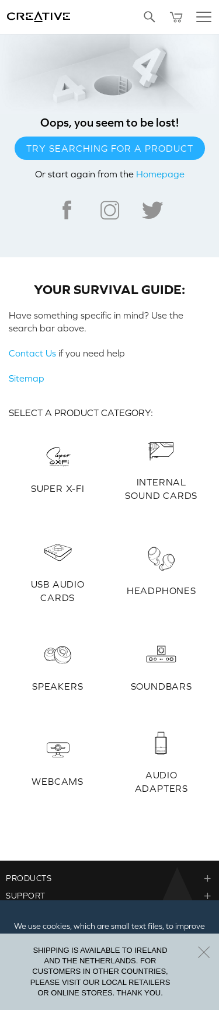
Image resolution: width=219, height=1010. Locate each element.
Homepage (160, 174)
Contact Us (32, 353)
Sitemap (26, 378)
